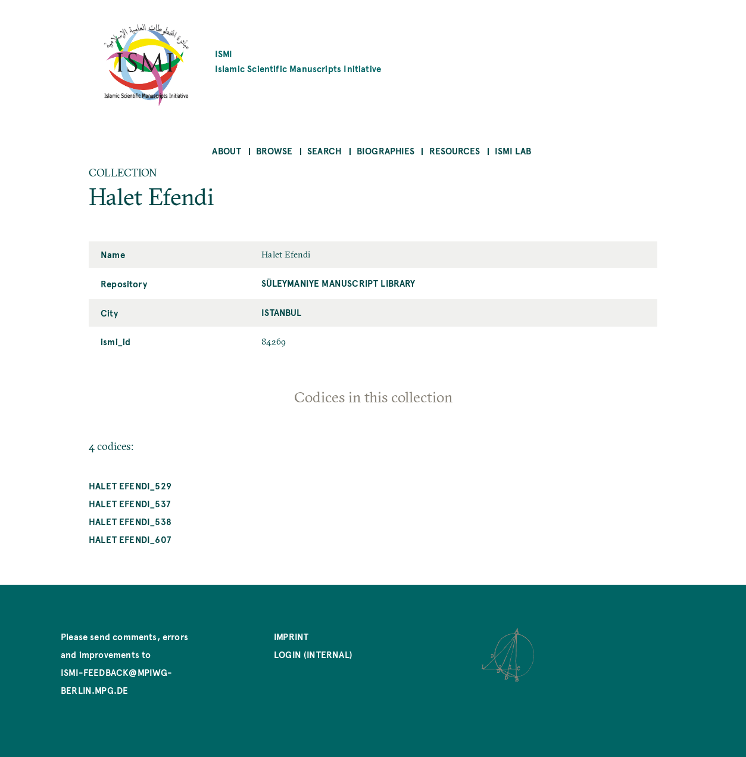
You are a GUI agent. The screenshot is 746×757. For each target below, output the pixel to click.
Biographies (385, 150)
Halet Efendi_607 (130, 539)
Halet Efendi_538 (130, 521)
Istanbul (281, 312)
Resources (454, 150)
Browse (274, 150)
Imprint (291, 636)
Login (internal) (313, 654)
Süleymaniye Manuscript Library (338, 283)
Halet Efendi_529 (130, 485)
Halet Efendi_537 (129, 503)
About (226, 150)
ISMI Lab (513, 150)
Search (324, 150)
